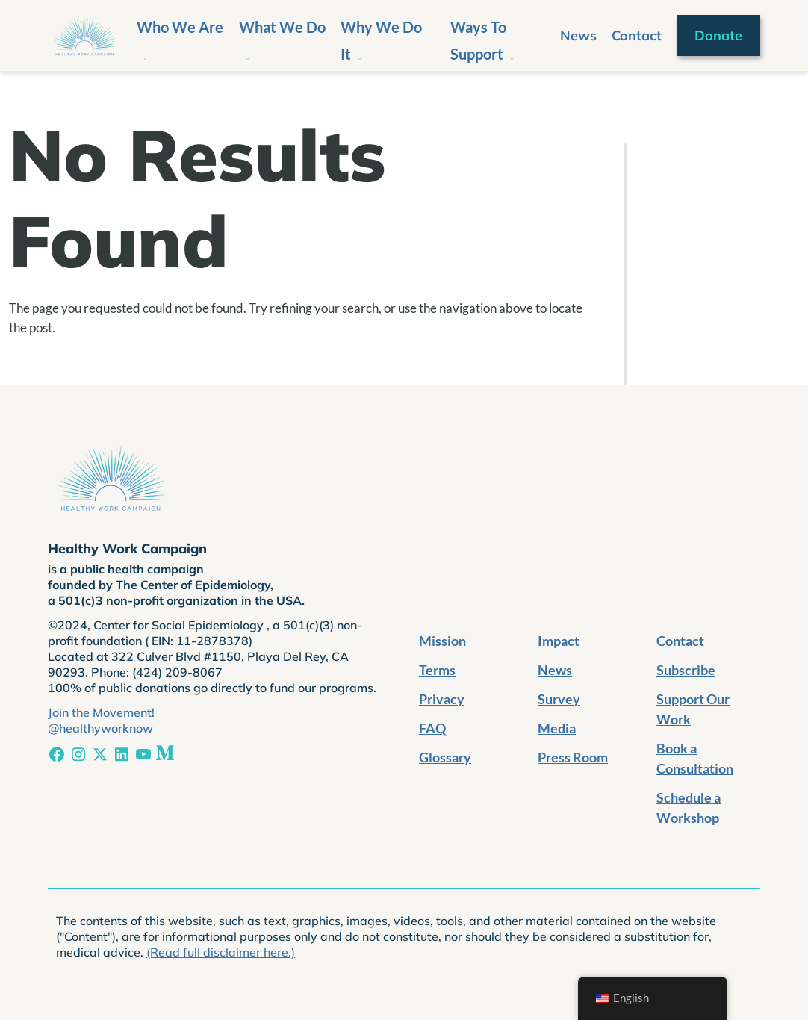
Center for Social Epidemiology (180, 625)
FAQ (432, 728)
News (578, 35)
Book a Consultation (694, 758)
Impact (558, 640)
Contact (637, 35)
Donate (718, 35)
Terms (437, 670)
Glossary (445, 757)
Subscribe (685, 670)
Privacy (441, 699)
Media (557, 728)
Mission (442, 640)
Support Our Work (693, 709)
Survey (559, 699)
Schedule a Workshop (688, 807)
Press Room (573, 757)
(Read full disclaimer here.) (220, 952)
